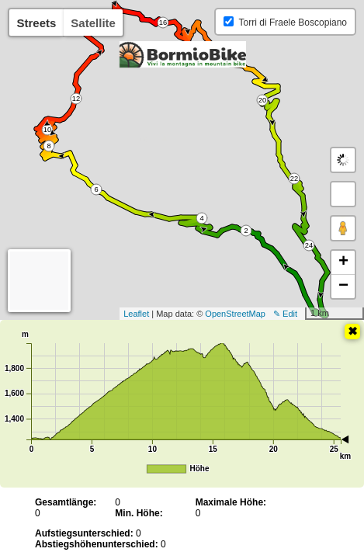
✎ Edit (285, 313)
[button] (343, 194)
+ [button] (343, 262)
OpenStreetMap (235, 313)
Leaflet (136, 313)
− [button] (343, 286)
